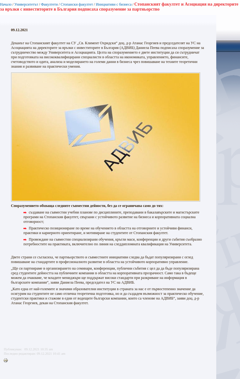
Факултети (49, 4)
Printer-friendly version (7, 360)
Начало (6, 4)
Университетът (26, 4)
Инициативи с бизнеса (114, 4)
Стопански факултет (77, 4)
